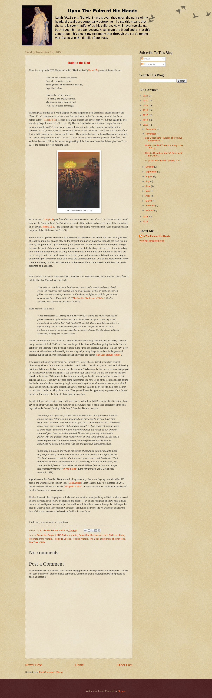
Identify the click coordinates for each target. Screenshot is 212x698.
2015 (145, 124)
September (151, 171)
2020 (145, 100)
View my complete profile (151, 240)
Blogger (121, 691)
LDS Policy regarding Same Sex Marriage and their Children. (87, 535)
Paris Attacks (45, 538)
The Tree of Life (37, 542)
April (148, 196)
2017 (145, 115)
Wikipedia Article (73, 486)
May (147, 191)
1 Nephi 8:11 (50, 120)
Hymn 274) (93, 70)
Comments (148, 64)
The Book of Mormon (100, 538)
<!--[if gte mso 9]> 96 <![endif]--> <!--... (164, 160)
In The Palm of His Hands (156, 236)
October (149, 166)
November (151, 133)
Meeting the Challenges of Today (88, 298)
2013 (145, 221)
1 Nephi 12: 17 (48, 226)
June (148, 186)
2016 (145, 120)
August (149, 176)
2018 (145, 110)
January (149, 210)
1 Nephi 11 (49, 219)
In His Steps (69, 468)
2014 (145, 216)
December (151, 129)
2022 (145, 95)
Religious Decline (62, 538)
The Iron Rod (118, 538)
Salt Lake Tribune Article (108, 354)
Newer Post (33, 665)
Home (79, 665)
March (148, 200)
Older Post (124, 665)
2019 (145, 105)
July (147, 181)
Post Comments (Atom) (51, 672)
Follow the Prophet (46, 535)
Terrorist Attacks (80, 538)
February (150, 205)
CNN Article (75, 483)
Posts (145, 58)
